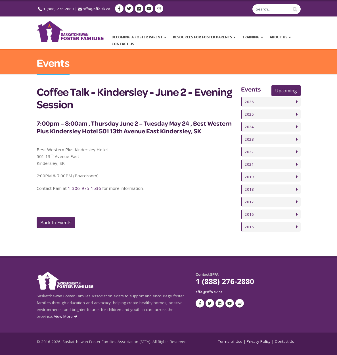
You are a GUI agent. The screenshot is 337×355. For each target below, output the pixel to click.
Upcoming (286, 91)
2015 (249, 226)
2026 (249, 101)
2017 (249, 201)
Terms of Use (230, 341)
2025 (249, 114)
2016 (249, 214)
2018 (249, 189)
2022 (249, 151)
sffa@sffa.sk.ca (96, 8)
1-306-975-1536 (84, 188)
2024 (249, 126)
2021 (249, 164)
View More (66, 316)
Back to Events (56, 222)
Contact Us (284, 341)
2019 (249, 176)
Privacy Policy (259, 341)
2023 (249, 139)
